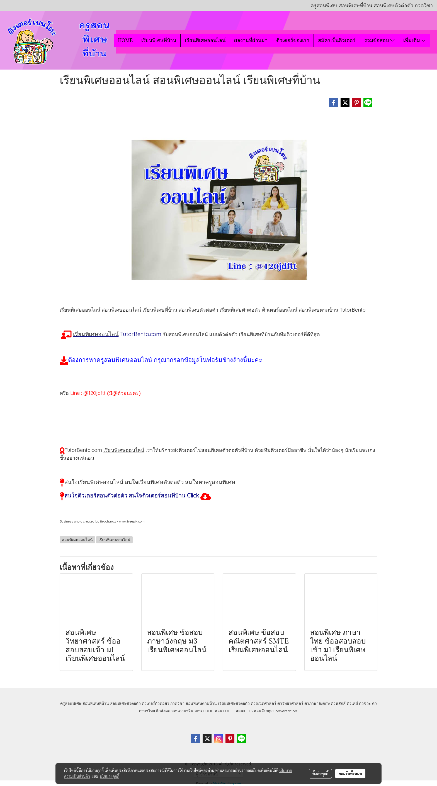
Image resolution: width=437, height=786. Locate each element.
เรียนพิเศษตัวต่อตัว (234, 703)
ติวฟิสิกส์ (338, 703)
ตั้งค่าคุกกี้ (320, 773)
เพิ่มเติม (414, 40)
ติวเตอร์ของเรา (292, 40)
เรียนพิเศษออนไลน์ (205, 40)
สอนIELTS (244, 710)
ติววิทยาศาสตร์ (290, 703)
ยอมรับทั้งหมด (350, 773)
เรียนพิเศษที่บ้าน (158, 40)
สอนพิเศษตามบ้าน (201, 703)
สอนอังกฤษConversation (275, 710)
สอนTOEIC (204, 710)
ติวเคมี (352, 703)
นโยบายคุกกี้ (109, 776)
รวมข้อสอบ (379, 40)
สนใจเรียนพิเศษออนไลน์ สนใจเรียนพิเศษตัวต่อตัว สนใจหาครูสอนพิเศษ (149, 482)
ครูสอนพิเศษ (70, 703)
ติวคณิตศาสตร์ (263, 703)
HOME (125, 40)
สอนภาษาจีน (182, 710)
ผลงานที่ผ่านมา (251, 40)
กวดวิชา (177, 703)
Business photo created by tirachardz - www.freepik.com (102, 521)
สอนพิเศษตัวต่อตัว (125, 703)
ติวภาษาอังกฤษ (317, 703)
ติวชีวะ (365, 703)
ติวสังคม (163, 710)
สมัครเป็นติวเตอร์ (337, 40)
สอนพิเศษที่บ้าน (95, 703)
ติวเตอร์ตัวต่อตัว (155, 703)
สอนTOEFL (225, 710)
